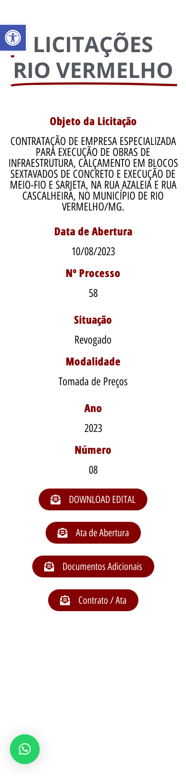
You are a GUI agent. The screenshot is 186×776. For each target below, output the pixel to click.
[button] (13, 38)
